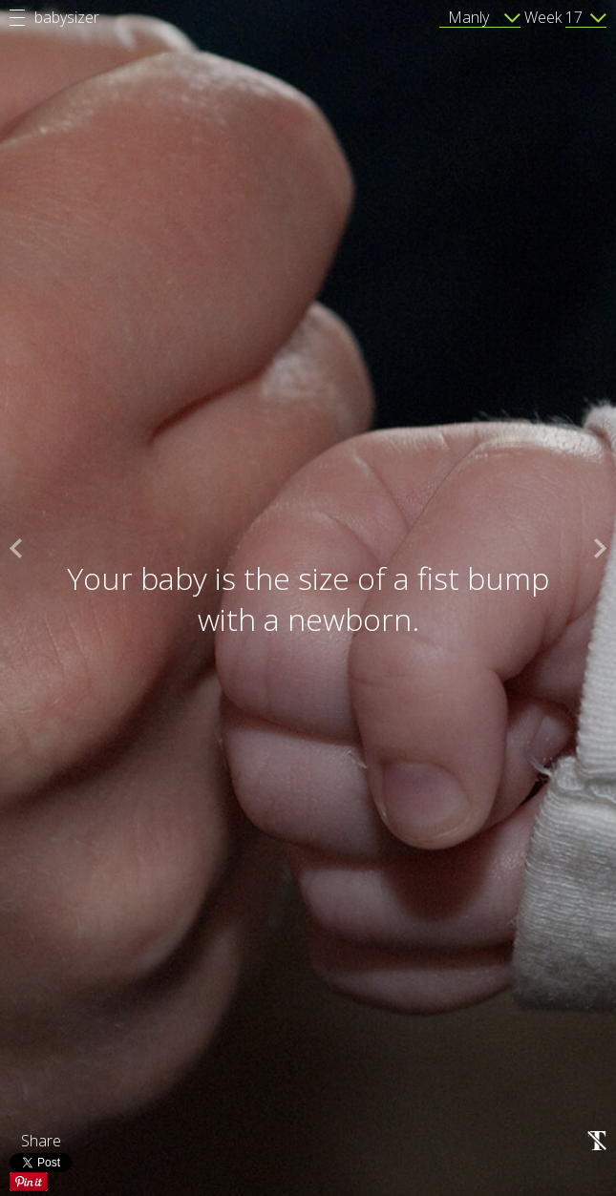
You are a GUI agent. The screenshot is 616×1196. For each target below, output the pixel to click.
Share (41, 1140)
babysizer (66, 17)
